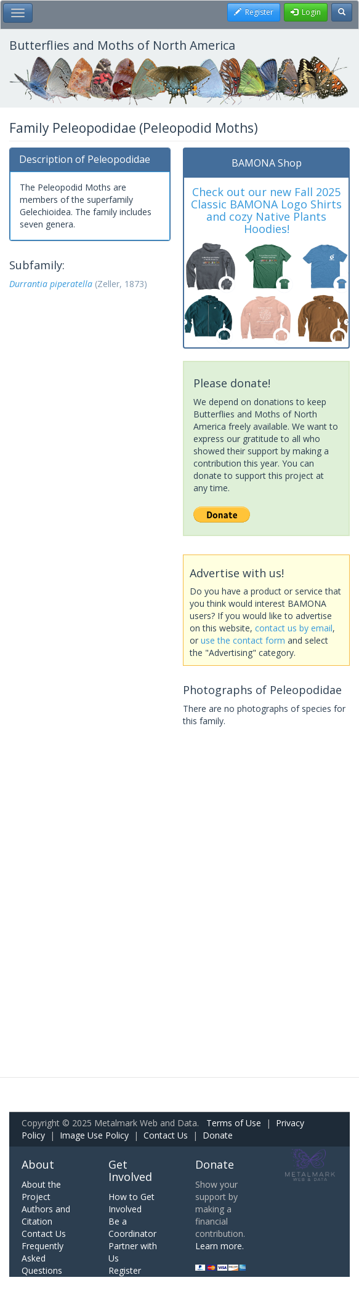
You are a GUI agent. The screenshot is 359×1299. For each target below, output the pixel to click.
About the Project (41, 1190)
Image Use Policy (94, 1135)
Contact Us (165, 1135)
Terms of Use (233, 1123)
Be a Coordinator (132, 1227)
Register (124, 1270)
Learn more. (219, 1246)
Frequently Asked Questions (42, 1258)
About (38, 1164)
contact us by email (294, 628)
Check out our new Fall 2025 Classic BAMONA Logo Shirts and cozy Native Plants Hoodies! (266, 209)
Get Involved (130, 1170)
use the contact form (243, 640)
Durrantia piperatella (50, 284)
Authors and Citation (46, 1215)
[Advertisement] (90, 367)
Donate (218, 1135)
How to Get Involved (131, 1203)
